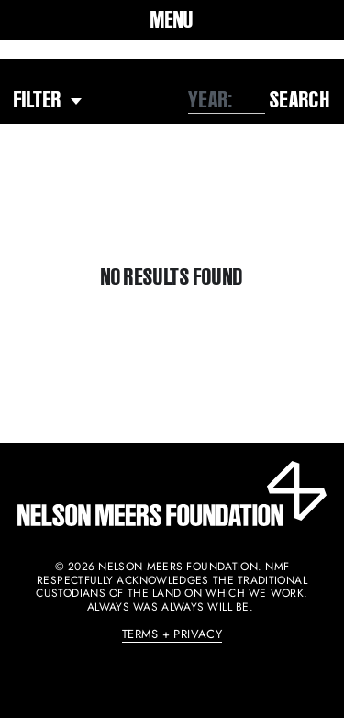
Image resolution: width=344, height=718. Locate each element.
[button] (172, 20)
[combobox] (226, 100)
